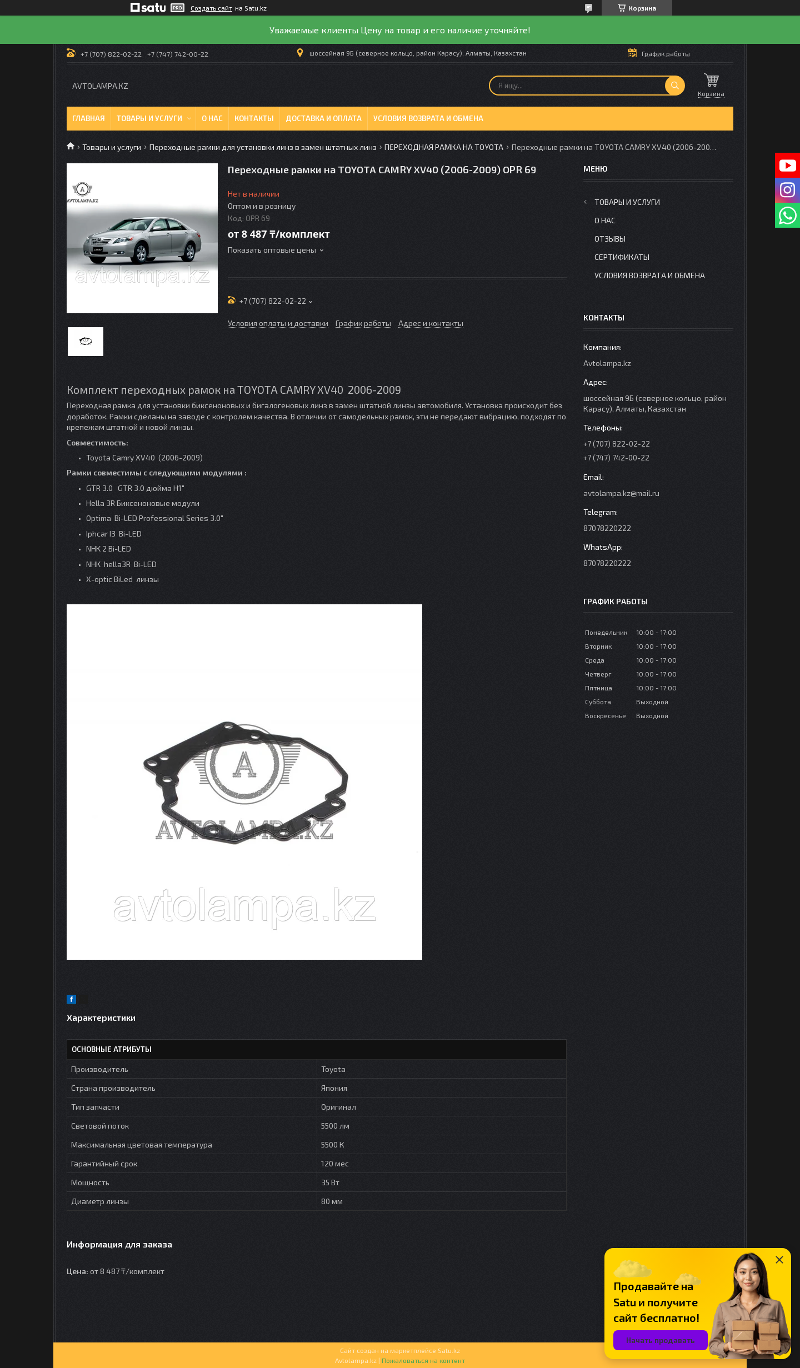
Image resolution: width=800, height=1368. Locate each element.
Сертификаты (621, 257)
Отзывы (610, 238)
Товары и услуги (149, 118)
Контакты (254, 118)
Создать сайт (211, 8)
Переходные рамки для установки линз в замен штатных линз (263, 147)
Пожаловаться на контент (423, 1360)
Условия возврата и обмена (428, 118)
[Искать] (675, 86)
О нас (212, 118)
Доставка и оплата (324, 118)
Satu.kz (449, 1350)
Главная (88, 118)
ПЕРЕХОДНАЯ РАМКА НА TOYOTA (443, 147)
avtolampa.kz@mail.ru (621, 493)
